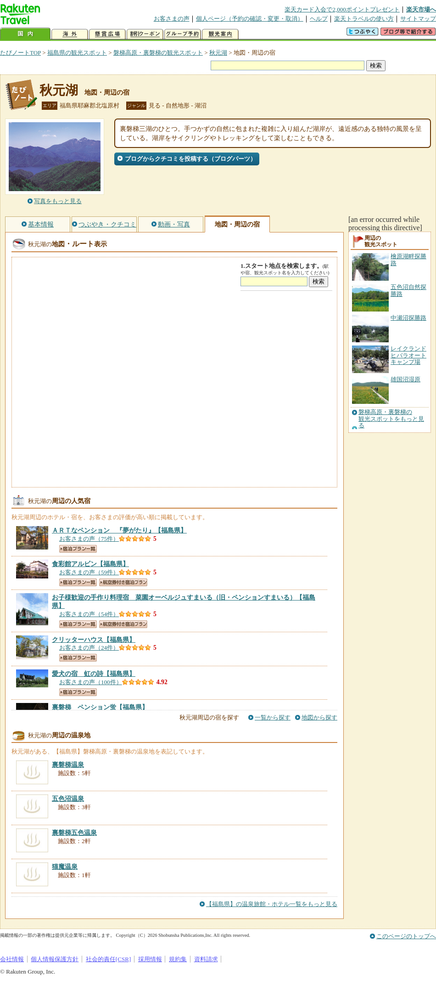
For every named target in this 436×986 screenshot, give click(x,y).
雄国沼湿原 (405, 379)
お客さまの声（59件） (89, 572)
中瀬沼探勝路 (408, 317)
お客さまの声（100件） (90, 682)
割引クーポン (145, 34)
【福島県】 (119, 530)
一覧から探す (273, 717)
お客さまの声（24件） (89, 647)
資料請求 (206, 959)
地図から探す (319, 717)
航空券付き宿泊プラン (123, 582)
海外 (69, 34)
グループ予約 (182, 34)
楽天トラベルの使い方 (364, 18)
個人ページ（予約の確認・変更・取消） (249, 18)
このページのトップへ (406, 936)
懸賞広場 (107, 34)
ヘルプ (319, 18)
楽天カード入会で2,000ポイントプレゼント (342, 9)
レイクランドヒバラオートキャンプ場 (408, 355)
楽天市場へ (421, 9)
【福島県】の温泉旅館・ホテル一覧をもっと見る (271, 904)
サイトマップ (418, 18)
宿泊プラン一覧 (78, 549)
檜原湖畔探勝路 (408, 259)
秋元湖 (218, 52)
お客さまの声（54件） (89, 614)
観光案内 (220, 34)
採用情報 (150, 959)
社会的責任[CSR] (108, 959)
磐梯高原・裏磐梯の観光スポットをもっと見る (391, 419)
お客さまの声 (172, 18)
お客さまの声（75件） (89, 538)
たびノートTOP (20, 52)
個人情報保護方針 (54, 959)
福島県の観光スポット (77, 52)
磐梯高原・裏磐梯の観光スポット (158, 52)
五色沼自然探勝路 (408, 290)
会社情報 (12, 959)
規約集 (178, 959)
